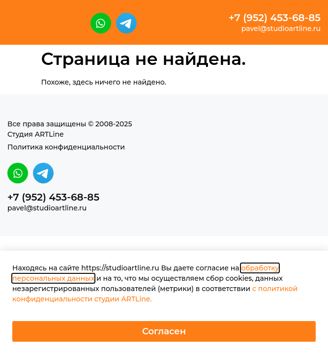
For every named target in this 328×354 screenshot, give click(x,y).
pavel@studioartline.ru (281, 28)
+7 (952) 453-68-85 (275, 18)
